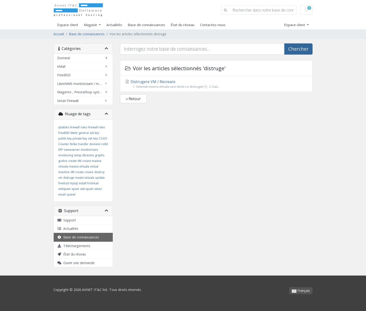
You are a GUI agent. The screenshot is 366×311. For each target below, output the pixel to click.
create (79, 172)
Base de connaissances (146, 24)
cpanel (71, 194)
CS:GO (103, 138)
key (95, 138)
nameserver (72, 150)
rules (84, 127)
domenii (94, 144)
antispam (64, 189)
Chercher (298, 49)
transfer (83, 144)
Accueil (58, 34)
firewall (75, 127)
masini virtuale (84, 178)
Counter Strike (67, 144)
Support (66, 220)
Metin (74, 133)
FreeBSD (64, 133)
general (84, 133)
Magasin (91, 24)
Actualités (114, 24)
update (100, 178)
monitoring (65, 155)
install (82, 183)
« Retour (133, 98)
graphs (99, 155)
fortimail (93, 183)
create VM (74, 161)
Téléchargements (73, 246)
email (62, 194)
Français (301, 290)
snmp (77, 155)
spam (75, 189)
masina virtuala (79, 166)
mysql (74, 183)
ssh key (94, 133)
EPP (60, 150)
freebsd (63, 183)
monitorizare (89, 150)
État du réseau (182, 24)
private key (80, 138)
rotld (104, 144)
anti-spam (86, 189)
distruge (68, 178)
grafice (62, 161)
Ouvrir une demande (76, 263)
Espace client (67, 24)
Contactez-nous (212, 24)
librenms (88, 155)
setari (98, 189)
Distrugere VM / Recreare (216, 84)
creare (89, 172)
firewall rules (96, 127)
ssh (90, 138)
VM (72, 172)
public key (65, 138)
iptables (63, 127)
